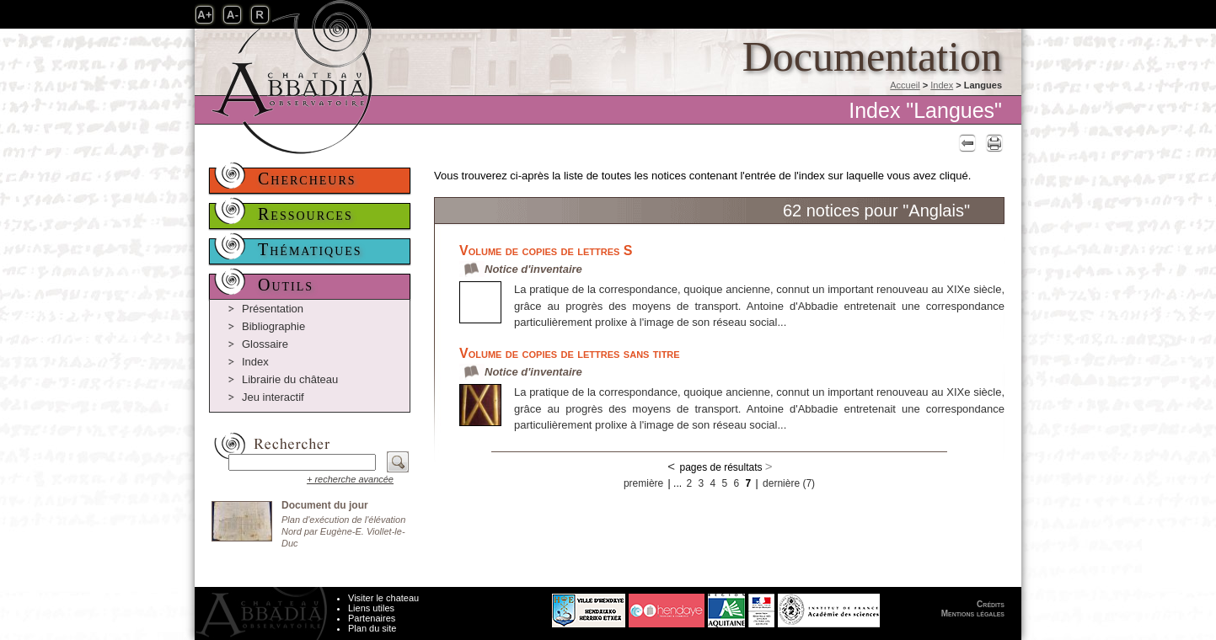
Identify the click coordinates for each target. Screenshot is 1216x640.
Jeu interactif (273, 397)
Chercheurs (307, 178)
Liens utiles (371, 608)
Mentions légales (972, 613)
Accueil (904, 85)
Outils (285, 284)
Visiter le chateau (383, 598)
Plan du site (372, 628)
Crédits (990, 604)
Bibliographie (273, 326)
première (643, 483)
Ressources (305, 214)
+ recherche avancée (350, 479)
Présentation (272, 308)
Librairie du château (290, 379)
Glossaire (265, 344)
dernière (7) (789, 483)
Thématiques (310, 249)
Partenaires (371, 618)
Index (941, 85)
